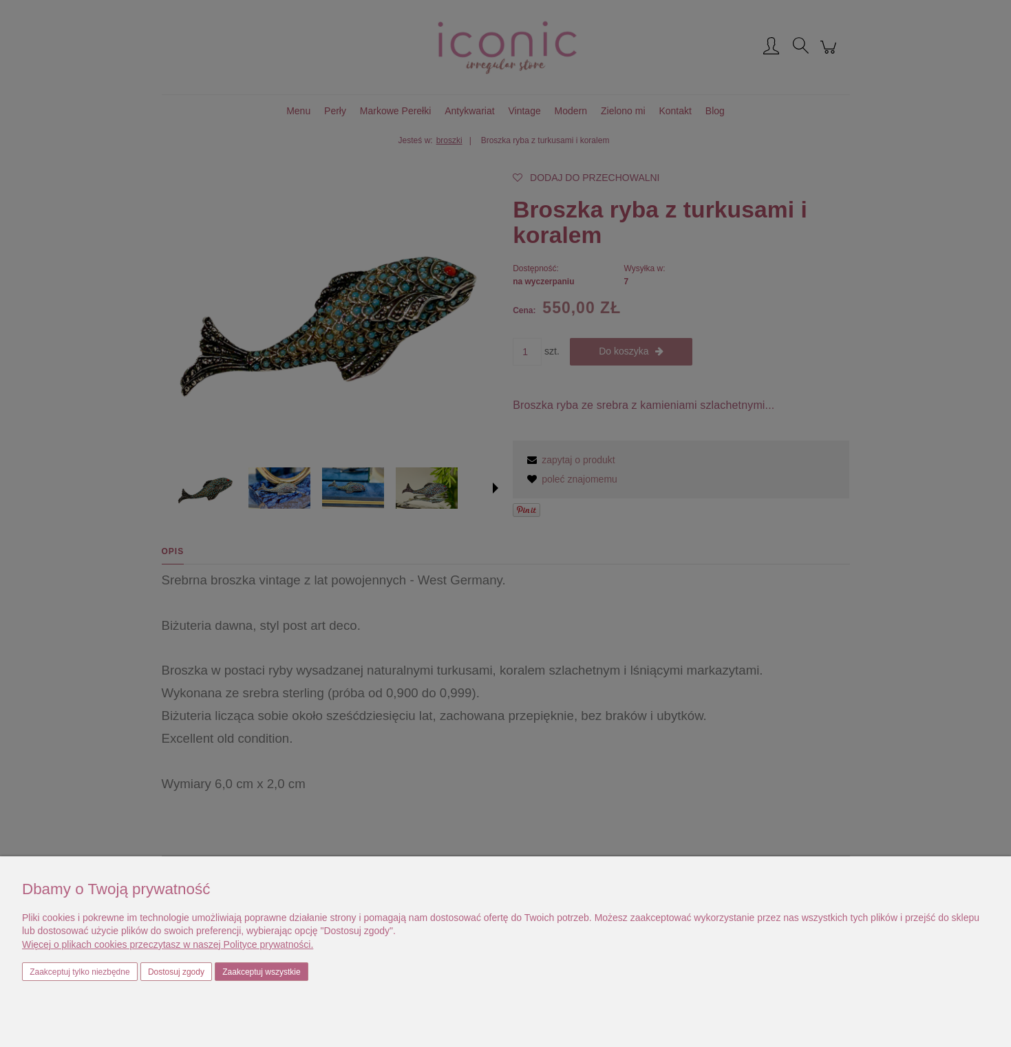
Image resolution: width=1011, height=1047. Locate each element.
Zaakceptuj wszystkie (261, 972)
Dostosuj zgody (176, 972)
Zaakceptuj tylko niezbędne (79, 972)
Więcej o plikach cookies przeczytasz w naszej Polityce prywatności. (167, 944)
